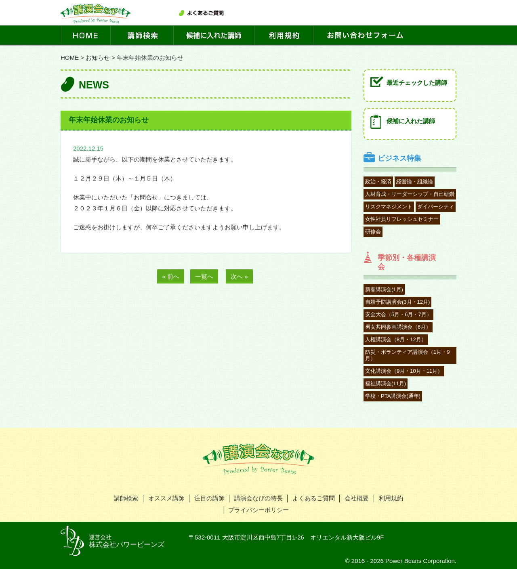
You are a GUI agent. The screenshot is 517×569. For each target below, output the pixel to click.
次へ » (239, 276)
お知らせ (98, 57)
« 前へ (170, 276)
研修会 (373, 232)
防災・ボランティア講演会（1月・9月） (407, 355)
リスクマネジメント (388, 207)
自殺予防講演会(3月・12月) (397, 302)
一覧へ (204, 276)
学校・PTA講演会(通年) (392, 396)
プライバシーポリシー (258, 509)
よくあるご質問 (313, 498)
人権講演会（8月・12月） (396, 339)
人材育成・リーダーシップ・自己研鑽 (409, 194)
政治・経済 (378, 181)
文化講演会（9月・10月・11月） (404, 371)
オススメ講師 (166, 498)
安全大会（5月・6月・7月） (398, 314)
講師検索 (126, 498)
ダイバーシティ (435, 207)
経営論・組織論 (414, 181)
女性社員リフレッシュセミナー (402, 219)
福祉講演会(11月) (385, 383)
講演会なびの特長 (258, 498)
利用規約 (391, 498)
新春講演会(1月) (384, 289)
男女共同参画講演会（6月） (398, 327)
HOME (70, 57)
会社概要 (357, 498)
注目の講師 (209, 498)
